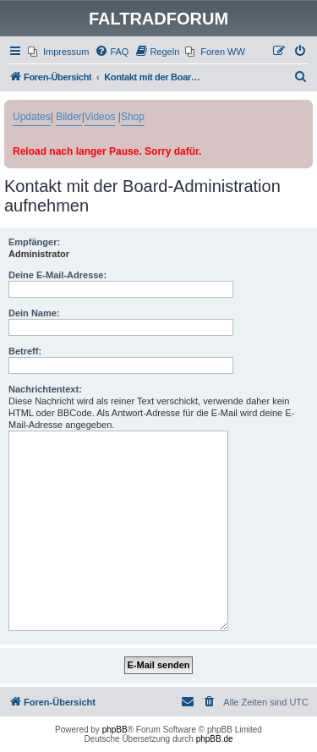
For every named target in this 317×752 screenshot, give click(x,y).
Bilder (69, 117)
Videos (100, 117)
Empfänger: (34, 242)
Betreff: (24, 351)
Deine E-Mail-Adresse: (57, 275)
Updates (32, 117)
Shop (133, 117)
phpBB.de (214, 739)
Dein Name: (34, 313)
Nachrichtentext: (45, 389)
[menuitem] (58, 51)
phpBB (115, 729)
